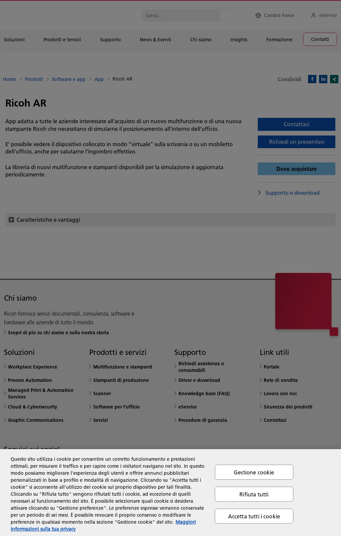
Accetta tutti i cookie (254, 516)
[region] (170, 492)
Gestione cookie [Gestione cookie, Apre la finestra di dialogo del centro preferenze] (254, 471)
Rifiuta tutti (253, 493)
